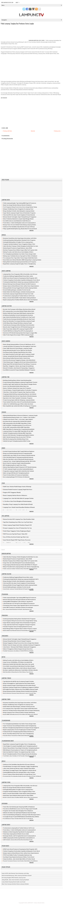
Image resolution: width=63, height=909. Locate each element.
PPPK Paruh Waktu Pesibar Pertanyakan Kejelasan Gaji (17, 855)
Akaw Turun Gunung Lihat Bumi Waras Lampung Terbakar (15, 884)
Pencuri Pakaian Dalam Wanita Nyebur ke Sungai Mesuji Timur (19, 774)
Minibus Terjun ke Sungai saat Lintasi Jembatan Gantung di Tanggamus (21, 645)
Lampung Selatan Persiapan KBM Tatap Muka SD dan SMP (18, 431)
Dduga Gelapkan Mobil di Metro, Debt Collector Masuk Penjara (19, 668)
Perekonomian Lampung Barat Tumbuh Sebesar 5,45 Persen (18, 295)
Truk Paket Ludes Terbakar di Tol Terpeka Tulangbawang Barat (19, 756)
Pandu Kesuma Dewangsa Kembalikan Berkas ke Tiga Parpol (19, 319)
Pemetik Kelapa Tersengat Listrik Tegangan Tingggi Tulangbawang (20, 766)
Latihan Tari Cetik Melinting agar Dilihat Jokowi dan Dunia (18, 404)
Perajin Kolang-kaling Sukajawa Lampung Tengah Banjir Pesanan (20, 382)
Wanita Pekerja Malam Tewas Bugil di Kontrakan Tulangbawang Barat (21, 748)
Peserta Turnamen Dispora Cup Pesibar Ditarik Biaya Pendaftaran (20, 861)
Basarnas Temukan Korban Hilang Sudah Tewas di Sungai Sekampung (21, 710)
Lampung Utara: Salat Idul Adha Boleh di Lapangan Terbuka (18, 498)
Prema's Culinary (23, 906)
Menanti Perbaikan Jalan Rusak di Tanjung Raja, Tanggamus (18, 368)
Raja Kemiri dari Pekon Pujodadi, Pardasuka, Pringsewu (17, 398)
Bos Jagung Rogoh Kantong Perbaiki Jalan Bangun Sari (17, 609)
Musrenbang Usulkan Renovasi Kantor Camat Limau (16, 358)
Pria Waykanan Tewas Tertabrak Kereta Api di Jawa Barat (18, 818)
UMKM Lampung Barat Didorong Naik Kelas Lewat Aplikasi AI (19, 837)
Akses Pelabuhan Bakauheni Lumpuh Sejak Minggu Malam (18, 218)
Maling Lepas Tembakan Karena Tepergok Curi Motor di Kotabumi (20, 256)
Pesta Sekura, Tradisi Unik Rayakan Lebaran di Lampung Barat (19, 222)
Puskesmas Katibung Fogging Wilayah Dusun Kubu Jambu (18, 276)
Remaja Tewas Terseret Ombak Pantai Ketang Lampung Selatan (19, 224)
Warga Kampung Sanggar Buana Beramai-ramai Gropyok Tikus (19, 693)
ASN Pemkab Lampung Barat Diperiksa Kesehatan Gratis (17, 839)
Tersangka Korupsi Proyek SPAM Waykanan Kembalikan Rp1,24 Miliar (21, 816)
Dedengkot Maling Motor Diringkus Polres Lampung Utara (18, 242)
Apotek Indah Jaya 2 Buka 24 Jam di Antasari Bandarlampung (19, 455)
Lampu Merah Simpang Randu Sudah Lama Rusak (13, 881)
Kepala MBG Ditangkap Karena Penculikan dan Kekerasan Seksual (20, 714)
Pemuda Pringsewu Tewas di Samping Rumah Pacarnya (17, 626)
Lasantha (42, 904)
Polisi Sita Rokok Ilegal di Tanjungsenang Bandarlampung (18, 457)
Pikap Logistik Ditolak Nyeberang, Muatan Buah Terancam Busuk (20, 228)
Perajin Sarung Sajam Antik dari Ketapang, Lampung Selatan (19, 400)
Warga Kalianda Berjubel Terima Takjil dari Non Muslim (17, 350)
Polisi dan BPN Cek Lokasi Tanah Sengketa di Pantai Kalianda (19, 215)
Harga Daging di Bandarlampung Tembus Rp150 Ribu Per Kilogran (20, 564)
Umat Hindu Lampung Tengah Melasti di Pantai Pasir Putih (18, 293)
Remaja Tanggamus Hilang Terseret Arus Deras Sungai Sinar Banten (21, 643)
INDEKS (31, 230)
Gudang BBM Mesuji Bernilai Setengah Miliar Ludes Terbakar (19, 772)
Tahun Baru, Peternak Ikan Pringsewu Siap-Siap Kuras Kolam (19, 392)
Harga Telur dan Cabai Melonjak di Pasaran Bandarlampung (19, 562)
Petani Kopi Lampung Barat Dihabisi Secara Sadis (16, 834)
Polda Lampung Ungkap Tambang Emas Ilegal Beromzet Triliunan (20, 568)
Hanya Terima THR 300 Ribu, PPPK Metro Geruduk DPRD (17, 662)
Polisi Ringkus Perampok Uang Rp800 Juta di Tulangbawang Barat (20, 746)
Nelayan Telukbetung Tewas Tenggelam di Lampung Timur (18, 209)
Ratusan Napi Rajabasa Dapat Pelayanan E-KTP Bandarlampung (19, 467)
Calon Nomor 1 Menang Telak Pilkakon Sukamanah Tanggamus (19, 647)
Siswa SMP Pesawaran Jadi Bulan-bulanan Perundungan (18, 607)
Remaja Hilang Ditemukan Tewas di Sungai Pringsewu (17, 641)
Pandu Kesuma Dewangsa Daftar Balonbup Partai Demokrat (18, 325)
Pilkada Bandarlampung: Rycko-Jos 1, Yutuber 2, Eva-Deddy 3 (19, 417)
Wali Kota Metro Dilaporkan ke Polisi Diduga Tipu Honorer (18, 672)
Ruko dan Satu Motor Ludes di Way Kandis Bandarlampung (18, 459)
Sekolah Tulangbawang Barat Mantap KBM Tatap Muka (17, 433)
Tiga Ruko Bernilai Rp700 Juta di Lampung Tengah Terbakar (18, 681)
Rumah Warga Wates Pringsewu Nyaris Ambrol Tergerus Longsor (20, 628)
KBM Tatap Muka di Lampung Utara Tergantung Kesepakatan (18, 429)
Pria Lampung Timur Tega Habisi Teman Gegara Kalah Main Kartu (20, 258)
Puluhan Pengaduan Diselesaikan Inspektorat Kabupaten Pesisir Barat (21, 280)
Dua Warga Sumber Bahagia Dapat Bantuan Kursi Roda (17, 352)
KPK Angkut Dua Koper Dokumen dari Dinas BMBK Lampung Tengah (20, 689)
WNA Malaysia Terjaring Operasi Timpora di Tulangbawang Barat (20, 750)
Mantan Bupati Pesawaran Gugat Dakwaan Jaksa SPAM (17, 248)
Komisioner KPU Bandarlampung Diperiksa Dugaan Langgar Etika (20, 333)
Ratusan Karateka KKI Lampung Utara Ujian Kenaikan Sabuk (18, 519)
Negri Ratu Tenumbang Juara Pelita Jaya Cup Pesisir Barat (17, 522)
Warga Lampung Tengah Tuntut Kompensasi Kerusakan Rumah (19, 685)
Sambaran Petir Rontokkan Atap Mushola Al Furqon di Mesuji (19, 226)
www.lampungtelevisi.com (7, 2)
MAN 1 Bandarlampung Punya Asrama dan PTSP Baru (17, 437)
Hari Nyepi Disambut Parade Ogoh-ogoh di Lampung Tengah (18, 354)
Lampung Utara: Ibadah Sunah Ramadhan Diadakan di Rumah (19, 507)
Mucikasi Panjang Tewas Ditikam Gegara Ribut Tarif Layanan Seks (20, 250)
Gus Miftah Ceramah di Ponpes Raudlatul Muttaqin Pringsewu (19, 370)
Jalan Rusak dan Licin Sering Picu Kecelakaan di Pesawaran (19, 603)
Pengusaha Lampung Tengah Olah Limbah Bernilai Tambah (18, 471)
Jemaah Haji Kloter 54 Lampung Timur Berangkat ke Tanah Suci (19, 346)
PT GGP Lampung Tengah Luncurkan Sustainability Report (18, 469)
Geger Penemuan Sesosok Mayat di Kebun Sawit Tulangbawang (19, 725)
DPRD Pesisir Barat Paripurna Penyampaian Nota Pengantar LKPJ (20, 278)
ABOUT (18, 2)
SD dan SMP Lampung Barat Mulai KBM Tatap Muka (16, 427)
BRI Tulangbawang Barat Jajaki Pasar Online (14, 465)
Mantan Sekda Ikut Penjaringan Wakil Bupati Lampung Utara (18, 313)
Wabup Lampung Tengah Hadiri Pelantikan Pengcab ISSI (17, 525)
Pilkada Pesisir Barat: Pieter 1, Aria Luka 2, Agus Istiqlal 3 (18, 419)
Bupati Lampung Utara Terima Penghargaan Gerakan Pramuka (19, 729)
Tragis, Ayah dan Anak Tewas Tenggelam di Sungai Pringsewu (19, 624)
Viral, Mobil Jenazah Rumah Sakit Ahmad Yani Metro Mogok (18, 666)
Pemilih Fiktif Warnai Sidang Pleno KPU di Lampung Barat (18, 331)
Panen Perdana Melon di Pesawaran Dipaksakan (15, 475)
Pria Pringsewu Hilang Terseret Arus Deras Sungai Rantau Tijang (20, 207)
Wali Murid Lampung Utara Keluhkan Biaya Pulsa (15, 439)
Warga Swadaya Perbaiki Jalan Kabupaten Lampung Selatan (18, 211)
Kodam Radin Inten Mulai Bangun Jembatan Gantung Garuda (19, 291)
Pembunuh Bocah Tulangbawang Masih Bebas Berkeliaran (18, 731)
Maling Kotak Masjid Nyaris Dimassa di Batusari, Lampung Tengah (20, 415)
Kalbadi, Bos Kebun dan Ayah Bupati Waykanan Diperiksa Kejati (19, 812)
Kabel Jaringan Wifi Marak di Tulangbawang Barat (16, 473)
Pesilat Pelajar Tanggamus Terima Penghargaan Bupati (16, 531)
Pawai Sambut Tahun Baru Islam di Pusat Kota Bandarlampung (19, 402)
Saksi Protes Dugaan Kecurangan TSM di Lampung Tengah (18, 334)
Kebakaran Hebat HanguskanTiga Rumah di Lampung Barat (18, 832)
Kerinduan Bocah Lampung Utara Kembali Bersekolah (17, 421)
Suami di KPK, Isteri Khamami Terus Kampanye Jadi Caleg (15, 873)
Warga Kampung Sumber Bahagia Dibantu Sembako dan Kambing (20, 691)
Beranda (33, 131)
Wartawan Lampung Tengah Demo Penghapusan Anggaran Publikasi (21, 687)
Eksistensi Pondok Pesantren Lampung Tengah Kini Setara (17, 489)
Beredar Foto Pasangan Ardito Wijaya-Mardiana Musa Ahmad (19, 309)
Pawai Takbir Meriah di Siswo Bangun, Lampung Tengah (17, 348)
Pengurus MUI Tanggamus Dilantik (12, 492)
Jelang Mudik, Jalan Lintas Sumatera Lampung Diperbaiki (15, 879)
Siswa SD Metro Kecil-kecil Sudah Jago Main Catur (16, 537)
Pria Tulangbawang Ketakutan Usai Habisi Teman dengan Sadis (19, 254)
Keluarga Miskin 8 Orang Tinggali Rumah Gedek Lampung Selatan (20, 288)
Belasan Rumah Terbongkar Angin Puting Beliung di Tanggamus (19, 217)
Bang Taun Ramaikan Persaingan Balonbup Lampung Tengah (19, 321)
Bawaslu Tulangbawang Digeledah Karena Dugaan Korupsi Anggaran (21, 727)
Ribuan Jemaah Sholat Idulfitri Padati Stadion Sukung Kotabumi (19, 297)
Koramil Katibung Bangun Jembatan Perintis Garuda (16, 290)
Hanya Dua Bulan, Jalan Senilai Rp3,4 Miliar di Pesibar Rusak (19, 859)
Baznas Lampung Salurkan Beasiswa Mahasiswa (15, 495)
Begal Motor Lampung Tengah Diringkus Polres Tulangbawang (19, 263)
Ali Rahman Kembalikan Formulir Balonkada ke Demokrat (18, 315)
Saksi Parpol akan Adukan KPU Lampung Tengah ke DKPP (18, 329)
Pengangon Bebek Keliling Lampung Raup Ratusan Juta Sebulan (19, 394)
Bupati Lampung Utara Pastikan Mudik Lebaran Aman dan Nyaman (20, 299)
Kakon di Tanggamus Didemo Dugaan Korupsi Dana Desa (17, 649)
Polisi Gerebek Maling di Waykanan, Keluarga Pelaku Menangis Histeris (21, 814)
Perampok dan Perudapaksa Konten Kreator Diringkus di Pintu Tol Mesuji (22, 776)
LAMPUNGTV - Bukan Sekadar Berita (35, 902)
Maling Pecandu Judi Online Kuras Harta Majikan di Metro (18, 252)
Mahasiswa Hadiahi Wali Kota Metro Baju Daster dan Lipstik (18, 664)
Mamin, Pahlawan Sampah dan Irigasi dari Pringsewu (17, 388)
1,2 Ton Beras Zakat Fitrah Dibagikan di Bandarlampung (17, 501)
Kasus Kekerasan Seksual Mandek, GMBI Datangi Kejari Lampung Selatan (22, 259)
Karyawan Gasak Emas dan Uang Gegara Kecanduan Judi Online (20, 238)
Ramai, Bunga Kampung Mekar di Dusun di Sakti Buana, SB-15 (19, 344)
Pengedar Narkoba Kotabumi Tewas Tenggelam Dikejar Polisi (19, 244)
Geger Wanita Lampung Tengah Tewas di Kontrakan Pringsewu (19, 213)
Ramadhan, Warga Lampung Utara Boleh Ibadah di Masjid (17, 504)
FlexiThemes (26, 904)
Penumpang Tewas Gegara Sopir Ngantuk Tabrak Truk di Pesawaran (21, 605)
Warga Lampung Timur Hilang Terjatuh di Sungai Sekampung (19, 712)
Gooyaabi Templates (39, 906)
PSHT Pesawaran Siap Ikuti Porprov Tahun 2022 (15, 534)
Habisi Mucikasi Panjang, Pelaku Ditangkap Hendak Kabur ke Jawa (20, 246)
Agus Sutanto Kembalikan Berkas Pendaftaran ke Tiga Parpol (19, 317)
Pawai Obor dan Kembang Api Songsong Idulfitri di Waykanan (19, 806)
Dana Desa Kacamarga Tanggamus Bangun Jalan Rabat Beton (19, 360)
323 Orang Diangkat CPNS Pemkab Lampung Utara (14, 877)
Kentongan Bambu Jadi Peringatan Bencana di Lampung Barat (19, 835)
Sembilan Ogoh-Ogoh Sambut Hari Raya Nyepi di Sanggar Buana (20, 384)
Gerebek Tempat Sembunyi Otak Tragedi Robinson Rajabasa (18, 451)
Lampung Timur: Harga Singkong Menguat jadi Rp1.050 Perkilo (19, 461)
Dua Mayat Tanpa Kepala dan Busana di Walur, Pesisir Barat (18, 857)
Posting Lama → (58, 131)
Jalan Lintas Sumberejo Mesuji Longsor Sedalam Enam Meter (19, 768)
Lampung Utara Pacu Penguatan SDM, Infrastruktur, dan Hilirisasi (20, 274)
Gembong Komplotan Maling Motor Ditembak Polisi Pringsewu (19, 240)
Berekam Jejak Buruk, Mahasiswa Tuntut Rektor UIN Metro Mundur (20, 670)
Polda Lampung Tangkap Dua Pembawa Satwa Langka (17, 23)
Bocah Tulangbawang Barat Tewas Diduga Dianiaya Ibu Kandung (20, 754)
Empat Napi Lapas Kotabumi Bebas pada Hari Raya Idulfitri (18, 795)
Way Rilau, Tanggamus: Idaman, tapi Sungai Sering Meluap (18, 366)
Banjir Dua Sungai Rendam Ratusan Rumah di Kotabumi (17, 205)
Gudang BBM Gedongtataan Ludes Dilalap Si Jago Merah (18, 601)
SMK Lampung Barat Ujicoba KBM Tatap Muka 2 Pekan (17, 423)
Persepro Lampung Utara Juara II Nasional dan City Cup (17, 528)
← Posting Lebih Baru (7, 131)
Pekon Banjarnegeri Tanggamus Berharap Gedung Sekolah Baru (20, 362)
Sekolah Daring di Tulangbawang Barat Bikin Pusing (16, 441)
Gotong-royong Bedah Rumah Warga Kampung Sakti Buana (18, 356)
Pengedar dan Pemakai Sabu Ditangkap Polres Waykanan (18, 810)
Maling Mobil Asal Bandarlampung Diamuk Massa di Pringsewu (19, 261)
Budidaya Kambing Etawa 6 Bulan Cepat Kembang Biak (17, 380)
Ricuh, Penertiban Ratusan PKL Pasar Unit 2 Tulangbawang (18, 733)
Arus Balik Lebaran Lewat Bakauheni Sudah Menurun (17, 220)
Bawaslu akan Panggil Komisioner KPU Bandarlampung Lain (18, 327)
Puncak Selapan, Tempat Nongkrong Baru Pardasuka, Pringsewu (20, 390)
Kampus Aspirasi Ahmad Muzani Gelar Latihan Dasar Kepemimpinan (21, 286)
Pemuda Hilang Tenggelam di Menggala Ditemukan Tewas (18, 735)
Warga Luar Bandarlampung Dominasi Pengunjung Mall (17, 453)
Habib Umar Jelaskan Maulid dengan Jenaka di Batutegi (17, 486)
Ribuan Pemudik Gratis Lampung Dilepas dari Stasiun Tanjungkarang (21, 566)
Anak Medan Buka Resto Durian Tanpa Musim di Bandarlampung (20, 396)
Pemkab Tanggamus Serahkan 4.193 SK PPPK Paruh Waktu (18, 651)
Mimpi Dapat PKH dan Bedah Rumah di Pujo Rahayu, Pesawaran (19, 364)
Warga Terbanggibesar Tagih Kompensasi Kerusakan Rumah (19, 683)
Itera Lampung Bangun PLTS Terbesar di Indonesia (16, 477)
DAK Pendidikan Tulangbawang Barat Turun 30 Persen (17, 425)
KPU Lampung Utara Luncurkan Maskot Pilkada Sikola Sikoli (18, 311)
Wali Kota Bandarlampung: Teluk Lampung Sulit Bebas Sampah (17, 875)
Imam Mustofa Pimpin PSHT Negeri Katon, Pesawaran (16, 540)
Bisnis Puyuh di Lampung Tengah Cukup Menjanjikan (17, 463)
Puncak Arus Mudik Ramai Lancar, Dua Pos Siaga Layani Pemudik (20, 808)
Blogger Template (34, 904)
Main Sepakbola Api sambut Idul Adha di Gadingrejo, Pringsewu (19, 406)
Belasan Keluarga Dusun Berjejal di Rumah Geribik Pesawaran (19, 284)
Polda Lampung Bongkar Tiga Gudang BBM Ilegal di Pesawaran (19, 203)
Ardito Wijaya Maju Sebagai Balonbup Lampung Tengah (17, 323)
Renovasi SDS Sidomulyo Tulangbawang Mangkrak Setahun (18, 435)
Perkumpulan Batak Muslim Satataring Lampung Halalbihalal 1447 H (20, 282)
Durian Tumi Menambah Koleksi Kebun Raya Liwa (16, 386)
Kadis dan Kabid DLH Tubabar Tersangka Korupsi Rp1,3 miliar (19, 752)
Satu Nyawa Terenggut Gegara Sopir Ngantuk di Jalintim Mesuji (19, 770)
